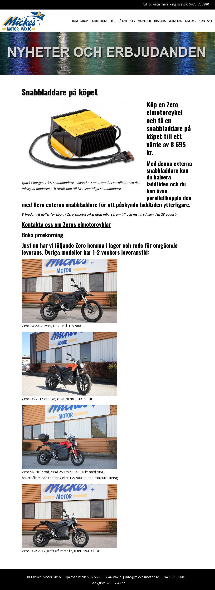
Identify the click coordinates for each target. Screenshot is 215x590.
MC (113, 21)
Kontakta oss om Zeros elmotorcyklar (66, 224)
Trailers (159, 21)
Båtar (122, 21)
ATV (132, 21)
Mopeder (144, 21)
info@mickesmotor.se (142, 577)
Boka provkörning (42, 234)
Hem (75, 21)
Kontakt (205, 21)
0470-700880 (199, 4)
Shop (84, 21)
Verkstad (175, 21)
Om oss (190, 21)
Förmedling (99, 21)
